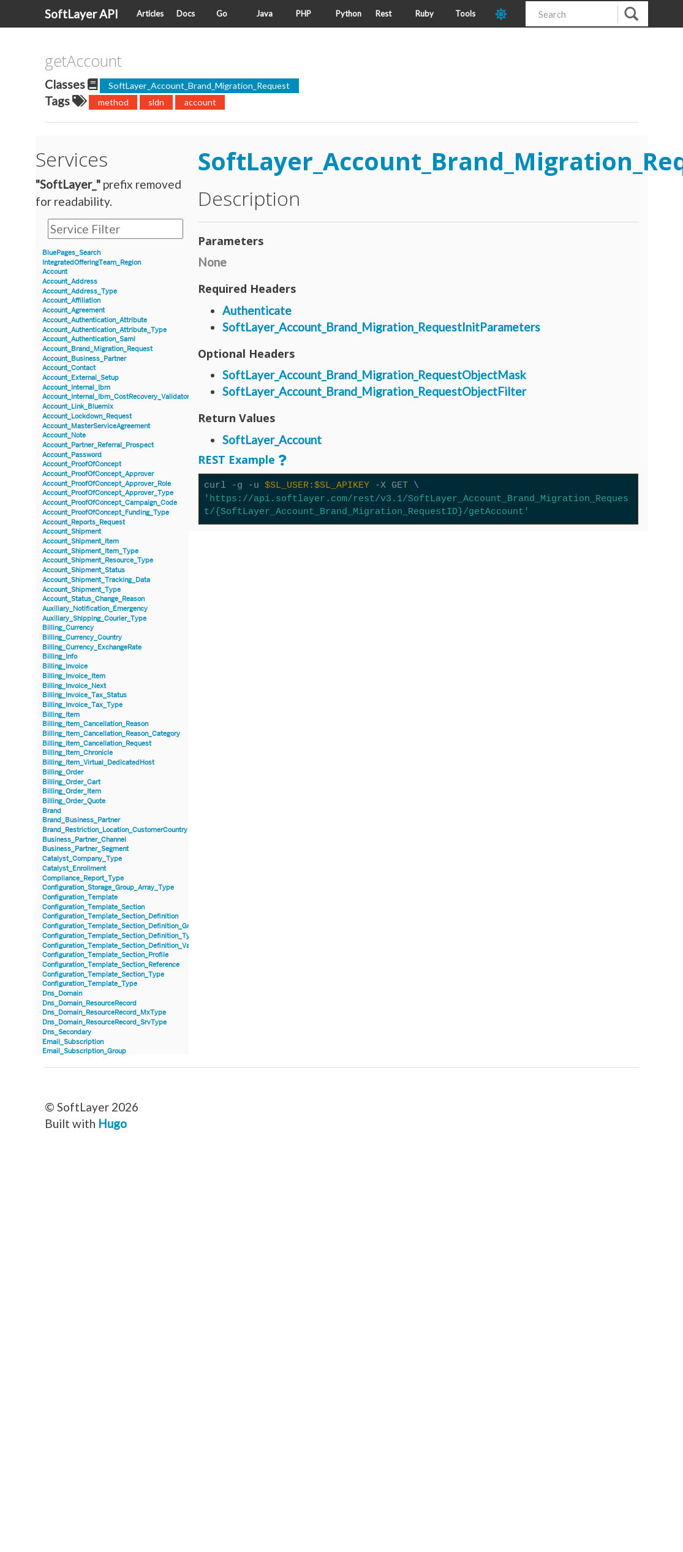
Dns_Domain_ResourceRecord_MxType (104, 1012)
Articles (150, 13)
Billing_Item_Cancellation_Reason (95, 724)
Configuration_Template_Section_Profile (105, 955)
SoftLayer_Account (272, 440)
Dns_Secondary (66, 1032)
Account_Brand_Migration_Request (97, 349)
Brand (51, 811)
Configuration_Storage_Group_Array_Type (108, 887)
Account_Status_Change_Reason (93, 599)
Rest (383, 13)
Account (54, 272)
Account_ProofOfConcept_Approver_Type (107, 493)
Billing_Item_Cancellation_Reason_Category (111, 734)
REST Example (236, 459)
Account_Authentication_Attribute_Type (104, 330)
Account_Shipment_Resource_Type (97, 560)
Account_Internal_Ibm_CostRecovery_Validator (115, 397)
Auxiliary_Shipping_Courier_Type (94, 619)
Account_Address (69, 282)
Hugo (112, 1123)
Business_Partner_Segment (85, 849)
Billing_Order (62, 772)
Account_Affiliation (71, 301)
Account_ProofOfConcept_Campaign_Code (109, 503)
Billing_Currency (68, 628)
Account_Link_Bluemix (77, 407)
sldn (156, 102)
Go (221, 13)
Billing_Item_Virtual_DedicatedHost (98, 763)
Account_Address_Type (79, 291)
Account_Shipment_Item (80, 541)
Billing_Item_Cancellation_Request (96, 744)
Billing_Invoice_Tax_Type (82, 705)
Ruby (424, 13)
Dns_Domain (62, 993)
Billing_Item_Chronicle (77, 753)
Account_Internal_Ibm (76, 388)
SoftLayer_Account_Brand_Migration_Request (199, 85)
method (113, 102)
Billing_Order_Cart (71, 782)
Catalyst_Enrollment (74, 869)
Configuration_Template (80, 897)
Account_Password (72, 455)
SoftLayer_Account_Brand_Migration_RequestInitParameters (381, 327)
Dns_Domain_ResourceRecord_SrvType (104, 1022)
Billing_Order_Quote (73, 801)
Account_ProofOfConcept (81, 464)
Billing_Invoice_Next (74, 686)
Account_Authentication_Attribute (94, 320)
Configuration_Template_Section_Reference (110, 965)
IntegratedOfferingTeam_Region (91, 263)
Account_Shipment (71, 532)
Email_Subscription (73, 1042)
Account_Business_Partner (84, 359)
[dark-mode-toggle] (506, 14)
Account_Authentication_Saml (88, 339)
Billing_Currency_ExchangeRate (92, 647)
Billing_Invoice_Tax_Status (84, 695)
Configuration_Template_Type (89, 984)
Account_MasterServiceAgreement (96, 426)
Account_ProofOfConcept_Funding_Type (105, 513)
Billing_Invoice (65, 666)
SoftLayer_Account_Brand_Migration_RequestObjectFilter (374, 391)
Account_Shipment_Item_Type (90, 551)
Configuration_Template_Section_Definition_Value (120, 946)
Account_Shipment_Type (81, 590)
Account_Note (64, 435)
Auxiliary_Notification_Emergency (95, 609)
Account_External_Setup (80, 378)
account (200, 102)
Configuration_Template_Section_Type (103, 975)
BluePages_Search (71, 253)
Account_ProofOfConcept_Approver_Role (106, 484)
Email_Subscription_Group (84, 1051)
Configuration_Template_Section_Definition (110, 916)
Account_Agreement (73, 310)
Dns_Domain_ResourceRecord (89, 1003)
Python (348, 13)
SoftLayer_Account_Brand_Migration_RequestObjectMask (374, 375)
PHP (303, 13)
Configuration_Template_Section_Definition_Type (120, 936)
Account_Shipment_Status (83, 570)
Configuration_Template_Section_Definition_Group (121, 926)
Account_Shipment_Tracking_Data (96, 580)
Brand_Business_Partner (81, 820)
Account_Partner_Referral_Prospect (98, 445)
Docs (185, 13)
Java (264, 13)
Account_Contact (69, 368)
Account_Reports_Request (83, 522)
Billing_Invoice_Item (73, 676)
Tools (465, 13)
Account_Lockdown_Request (87, 416)
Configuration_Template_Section (93, 907)
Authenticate (257, 310)
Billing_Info (59, 657)
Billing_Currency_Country (82, 638)
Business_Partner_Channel (84, 840)
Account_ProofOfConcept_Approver (98, 474)
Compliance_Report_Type (83, 878)
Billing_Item (61, 715)
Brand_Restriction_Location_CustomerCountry (114, 830)
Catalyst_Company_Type (82, 859)
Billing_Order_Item (71, 791)
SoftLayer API (81, 14)
